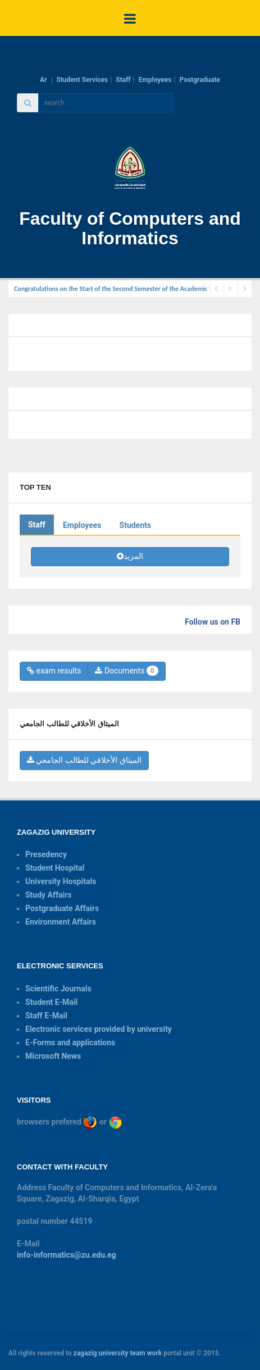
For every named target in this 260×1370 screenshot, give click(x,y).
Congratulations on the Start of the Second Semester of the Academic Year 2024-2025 (133, 289)
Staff (123, 80)
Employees (155, 80)
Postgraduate (199, 80)
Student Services (82, 80)
